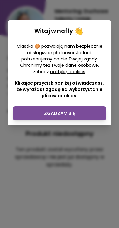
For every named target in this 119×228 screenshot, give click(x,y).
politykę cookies (67, 71)
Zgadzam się (59, 113)
